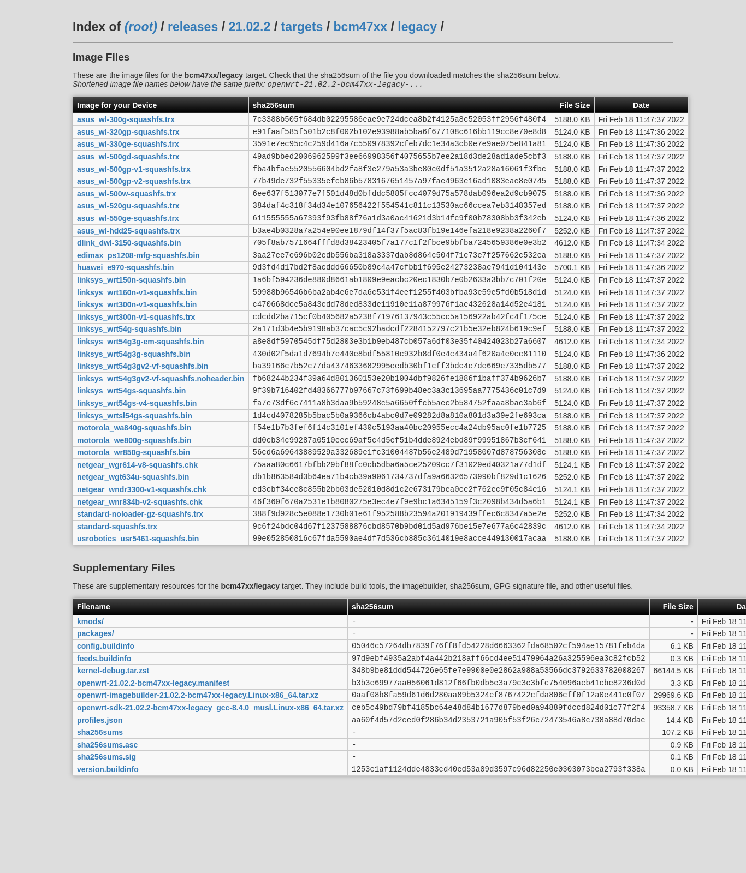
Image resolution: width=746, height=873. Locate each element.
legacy (417, 27)
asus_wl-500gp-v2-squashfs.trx (134, 191)
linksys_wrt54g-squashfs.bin (129, 359)
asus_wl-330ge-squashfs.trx (128, 149)
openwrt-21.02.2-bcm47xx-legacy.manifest (153, 750)
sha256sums (100, 806)
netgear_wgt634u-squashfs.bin (133, 526)
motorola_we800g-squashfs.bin (134, 484)
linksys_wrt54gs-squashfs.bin (131, 428)
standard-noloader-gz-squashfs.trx (140, 568)
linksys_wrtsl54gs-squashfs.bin (134, 456)
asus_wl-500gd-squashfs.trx (128, 163)
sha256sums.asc (107, 820)
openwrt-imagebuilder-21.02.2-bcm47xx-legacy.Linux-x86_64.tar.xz (197, 764)
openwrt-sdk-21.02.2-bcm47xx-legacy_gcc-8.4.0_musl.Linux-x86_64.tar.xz (210, 778)
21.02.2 (249, 27)
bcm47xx (361, 27)
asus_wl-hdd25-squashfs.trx (128, 247)
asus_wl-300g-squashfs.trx (126, 121)
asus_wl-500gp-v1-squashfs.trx (134, 177)
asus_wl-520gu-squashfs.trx (128, 219)
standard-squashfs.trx (117, 582)
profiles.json (99, 792)
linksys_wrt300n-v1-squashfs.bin (137, 331)
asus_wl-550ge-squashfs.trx (128, 233)
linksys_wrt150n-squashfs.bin (131, 302)
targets (302, 27)
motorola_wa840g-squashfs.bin (134, 471)
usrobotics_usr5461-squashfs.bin (138, 596)
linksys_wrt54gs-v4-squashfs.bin (137, 442)
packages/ (95, 694)
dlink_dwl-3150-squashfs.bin (129, 261)
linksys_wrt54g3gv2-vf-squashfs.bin (142, 401)
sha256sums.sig (106, 834)
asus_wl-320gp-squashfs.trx (128, 135)
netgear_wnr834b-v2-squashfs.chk (140, 554)
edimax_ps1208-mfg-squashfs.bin (138, 275)
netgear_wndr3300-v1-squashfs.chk (141, 540)
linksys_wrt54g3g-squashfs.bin (134, 386)
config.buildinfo (105, 708)
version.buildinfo (108, 848)
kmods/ (90, 680)
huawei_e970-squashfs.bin (125, 289)
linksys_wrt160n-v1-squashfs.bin (137, 317)
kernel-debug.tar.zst (113, 736)
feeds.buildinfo (104, 722)
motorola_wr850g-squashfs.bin (133, 498)
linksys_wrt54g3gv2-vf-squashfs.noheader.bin (161, 414)
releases (193, 27)
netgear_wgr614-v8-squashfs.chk (137, 512)
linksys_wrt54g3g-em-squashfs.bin (140, 372)
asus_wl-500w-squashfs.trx (126, 205)
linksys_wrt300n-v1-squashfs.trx (136, 344)
